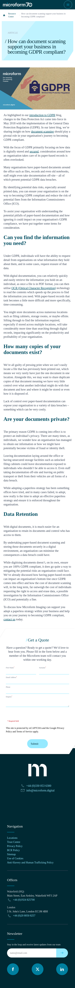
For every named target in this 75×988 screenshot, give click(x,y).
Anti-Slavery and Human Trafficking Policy (30, 862)
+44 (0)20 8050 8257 (24, 915)
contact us (9, 619)
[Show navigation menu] (68, 5)
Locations (12, 837)
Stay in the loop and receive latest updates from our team (33, 944)
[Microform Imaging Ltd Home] (18, 4)
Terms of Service (24, 731)
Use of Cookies (15, 858)
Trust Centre (13, 842)
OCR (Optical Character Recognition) (33, 288)
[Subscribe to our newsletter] (62, 953)
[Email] (31, 953)
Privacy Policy (15, 846)
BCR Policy (13, 850)
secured (34, 151)
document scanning (42, 131)
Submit (37, 744)
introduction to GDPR (42, 115)
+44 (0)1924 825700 (24, 899)
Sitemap (11, 854)
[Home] (4, 15)
